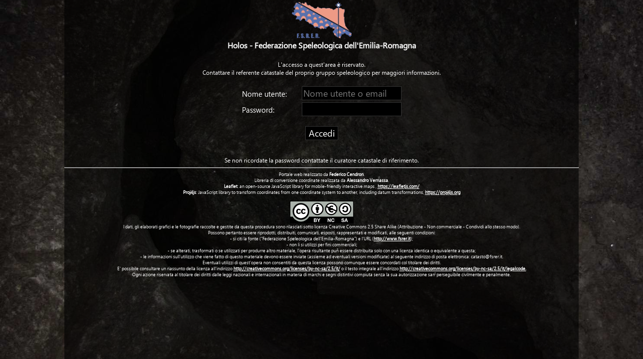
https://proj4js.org (442, 192)
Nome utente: (265, 94)
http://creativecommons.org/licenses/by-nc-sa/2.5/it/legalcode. (463, 268)
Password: (259, 110)
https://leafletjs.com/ (399, 186)
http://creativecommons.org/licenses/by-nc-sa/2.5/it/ (286, 268)
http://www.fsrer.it (392, 238)
